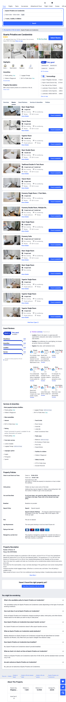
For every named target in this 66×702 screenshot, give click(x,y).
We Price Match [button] (43, 39)
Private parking (8, 410)
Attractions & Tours (36, 6)
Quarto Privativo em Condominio (17, 34)
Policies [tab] (47, 102)
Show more (6, 89)
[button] (48, 2)
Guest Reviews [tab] (22, 102)
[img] (14, 51)
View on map (44, 96)
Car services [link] (24, 6)
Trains (16, 6)
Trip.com (4, 664)
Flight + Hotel (48, 6)
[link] (45, 2)
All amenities (6, 80)
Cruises (57, 6)
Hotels (9, 664)
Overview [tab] (6, 102)
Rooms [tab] (14, 102)
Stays (4, 6)
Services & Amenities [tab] (36, 102)
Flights (10, 6)
